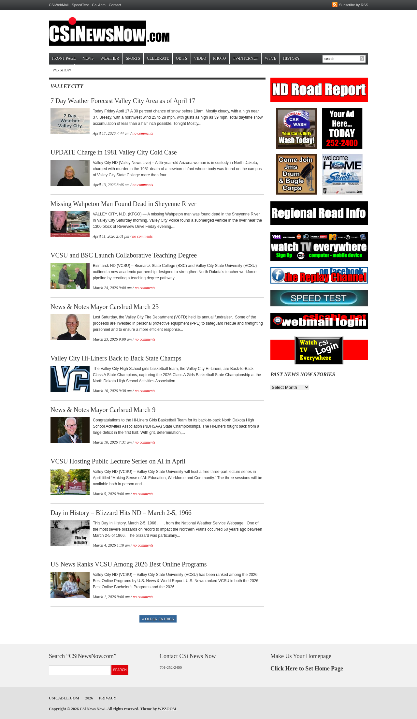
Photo (219, 58)
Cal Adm (99, 5)
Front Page (64, 58)
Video (200, 58)
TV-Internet (245, 58)
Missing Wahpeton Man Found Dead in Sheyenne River (123, 203)
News (87, 58)
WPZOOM (167, 709)
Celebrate (158, 58)
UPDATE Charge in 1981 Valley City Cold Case (113, 152)
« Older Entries (158, 619)
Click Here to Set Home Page (306, 668)
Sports (133, 58)
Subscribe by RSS (353, 5)
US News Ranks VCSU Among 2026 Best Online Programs (128, 564)
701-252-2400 (171, 667)
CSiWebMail (58, 5)
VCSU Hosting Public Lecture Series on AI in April (117, 461)
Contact (115, 5)
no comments (143, 133)
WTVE (270, 58)
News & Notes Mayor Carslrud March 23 (104, 306)
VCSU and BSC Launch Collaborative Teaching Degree (123, 255)
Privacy (108, 698)
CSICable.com (64, 698)
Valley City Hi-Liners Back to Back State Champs (115, 358)
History (291, 58)
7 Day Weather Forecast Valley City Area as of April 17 (122, 100)
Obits (181, 58)
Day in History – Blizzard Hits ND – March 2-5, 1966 (121, 512)
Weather (109, 58)
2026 (89, 698)
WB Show (61, 69)
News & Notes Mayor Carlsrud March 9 (102, 409)
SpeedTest (80, 5)
